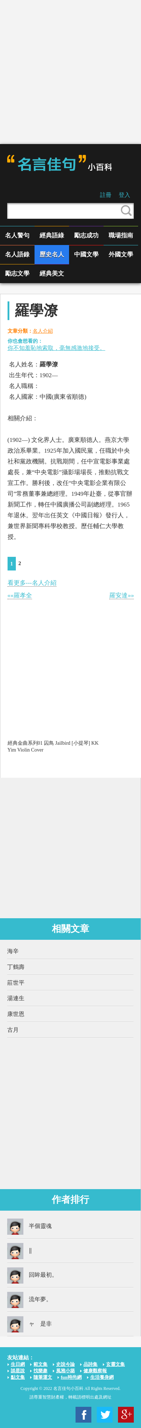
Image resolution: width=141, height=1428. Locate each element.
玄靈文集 (115, 1364)
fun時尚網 (71, 1377)
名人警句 (17, 235)
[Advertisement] (70, 72)
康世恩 (15, 1014)
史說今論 (65, 1364)
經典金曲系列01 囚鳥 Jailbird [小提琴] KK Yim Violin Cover (53, 746)
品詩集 (90, 1364)
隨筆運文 (42, 1377)
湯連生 (15, 998)
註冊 (106, 195)
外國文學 (121, 254)
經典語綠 (52, 235)
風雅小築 (65, 1370)
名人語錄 (17, 254)
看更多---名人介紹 (32, 582)
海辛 (13, 951)
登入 (124, 195)
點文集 (18, 1377)
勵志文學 (17, 273)
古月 (13, 1030)
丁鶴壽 (15, 967)
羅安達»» (121, 595)
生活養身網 (102, 1377)
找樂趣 (40, 1370)
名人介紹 (43, 331)
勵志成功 (86, 235)
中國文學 (86, 254)
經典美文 (52, 273)
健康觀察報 (95, 1370)
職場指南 (121, 235)
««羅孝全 (20, 595)
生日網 (18, 1364)
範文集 (40, 1364)
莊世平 (15, 983)
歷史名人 (52, 254)
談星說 (18, 1370)
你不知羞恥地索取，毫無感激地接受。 (56, 348)
